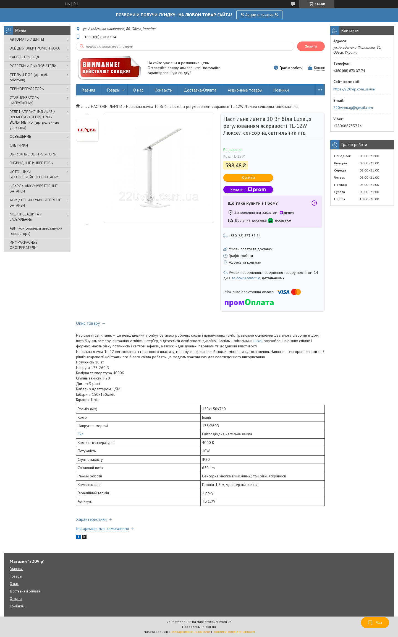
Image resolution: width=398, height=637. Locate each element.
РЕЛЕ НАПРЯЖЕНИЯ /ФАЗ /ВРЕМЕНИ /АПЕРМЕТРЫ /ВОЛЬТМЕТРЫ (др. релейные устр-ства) (34, 119)
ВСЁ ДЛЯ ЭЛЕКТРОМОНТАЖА (35, 48)
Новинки (281, 90)
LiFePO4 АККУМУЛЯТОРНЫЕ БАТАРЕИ (34, 188)
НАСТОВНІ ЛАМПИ (106, 106)
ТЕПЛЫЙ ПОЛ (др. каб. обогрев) (29, 77)
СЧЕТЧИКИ (19, 145)
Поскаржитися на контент (190, 632)
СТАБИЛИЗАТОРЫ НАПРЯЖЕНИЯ (25, 100)
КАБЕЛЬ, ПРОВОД (24, 56)
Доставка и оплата (25, 591)
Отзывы (16, 598)
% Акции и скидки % (259, 14)
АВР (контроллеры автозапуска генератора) (36, 231)
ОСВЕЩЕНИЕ (20, 136)
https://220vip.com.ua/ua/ (354, 89)
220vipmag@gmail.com (353, 107)
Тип (80, 433)
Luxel (258, 340)
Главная (88, 90)
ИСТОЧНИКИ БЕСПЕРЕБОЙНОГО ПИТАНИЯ (34, 174)
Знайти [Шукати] (311, 46)
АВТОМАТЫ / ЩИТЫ (27, 39)
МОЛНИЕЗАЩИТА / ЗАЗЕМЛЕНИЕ (25, 217)
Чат (375, 622)
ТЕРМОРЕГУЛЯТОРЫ (27, 88)
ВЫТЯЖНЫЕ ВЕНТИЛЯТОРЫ (33, 154)
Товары (113, 90)
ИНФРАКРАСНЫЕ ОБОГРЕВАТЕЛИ (24, 245)
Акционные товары (245, 90)
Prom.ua (225, 622)
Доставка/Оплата (200, 90)
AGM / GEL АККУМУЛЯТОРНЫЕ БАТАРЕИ (35, 202)
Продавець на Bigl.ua (199, 627)
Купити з (248, 189)
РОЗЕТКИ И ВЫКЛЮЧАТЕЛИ (33, 65)
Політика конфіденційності (234, 632)
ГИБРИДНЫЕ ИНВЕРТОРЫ (31, 162)
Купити (248, 177)
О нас (138, 90)
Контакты (163, 90)
